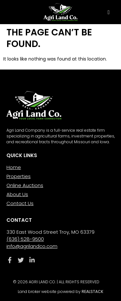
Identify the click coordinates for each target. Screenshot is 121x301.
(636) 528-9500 (25, 239)
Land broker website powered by (60, 291)
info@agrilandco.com (31, 246)
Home (13, 167)
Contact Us (20, 203)
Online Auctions (24, 185)
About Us (17, 194)
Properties (18, 176)
